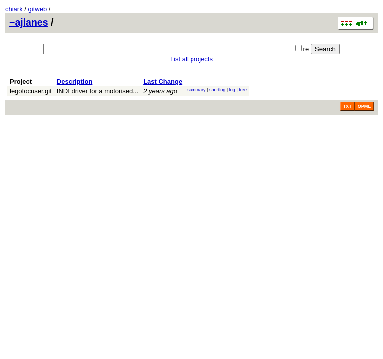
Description (75, 81)
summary (196, 89)
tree (243, 89)
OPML (364, 106)
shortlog (217, 89)
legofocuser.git (31, 91)
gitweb (37, 9)
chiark (14, 9)
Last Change (162, 81)
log (232, 89)
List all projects (191, 59)
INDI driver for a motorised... (97, 91)
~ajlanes (28, 22)
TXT (347, 106)
